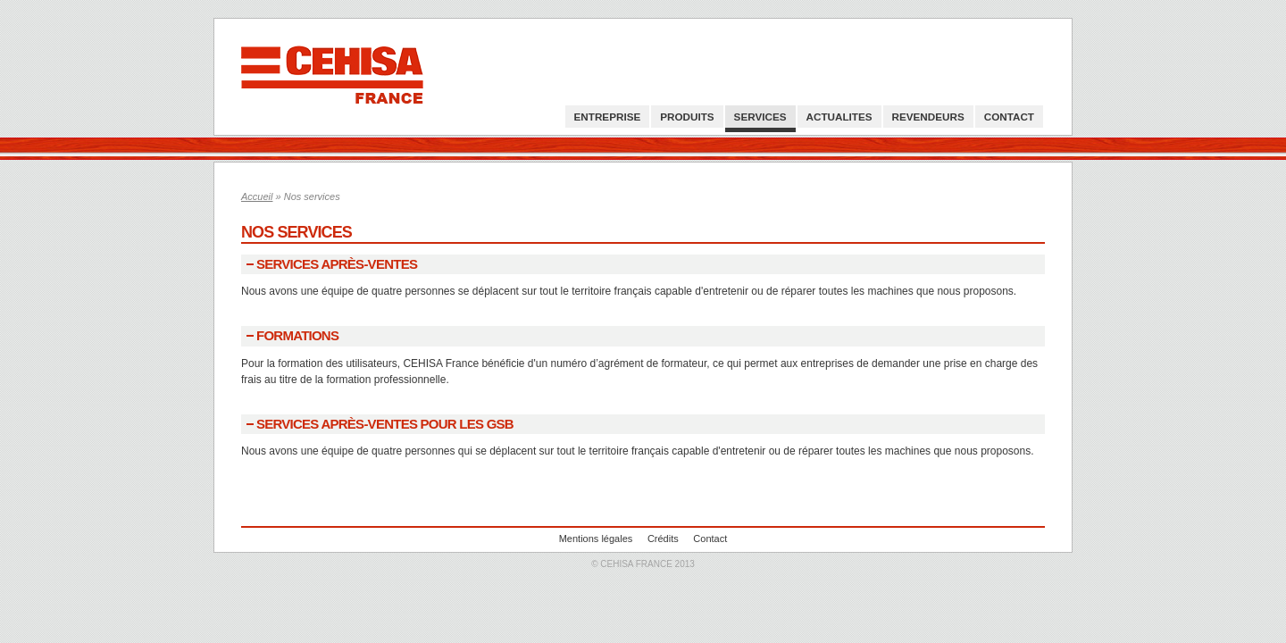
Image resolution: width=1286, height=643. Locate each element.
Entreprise (607, 116)
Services (760, 116)
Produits (687, 116)
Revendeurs (928, 116)
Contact (1009, 116)
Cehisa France (332, 77)
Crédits (663, 538)
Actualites (839, 116)
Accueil (256, 196)
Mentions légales (596, 538)
